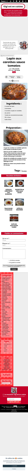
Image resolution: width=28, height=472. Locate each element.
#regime (7, 365)
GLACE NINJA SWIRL (5, 280)
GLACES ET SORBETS (4, 300)
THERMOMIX (5, 326)
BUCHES (4, 334)
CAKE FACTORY (5, 319)
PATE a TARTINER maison (6, 308)
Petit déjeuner (7, 344)
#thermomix (7, 359)
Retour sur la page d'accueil (8, 55)
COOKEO (4, 323)
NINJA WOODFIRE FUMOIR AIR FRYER (6, 287)
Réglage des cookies (10, 407)
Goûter (5, 345)
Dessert (5, 349)
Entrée (5, 347)
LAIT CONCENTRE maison (6, 303)
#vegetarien (5, 369)
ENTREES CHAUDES (6, 294)
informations (5, 333)
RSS (4, 407)
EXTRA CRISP (5, 324)
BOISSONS (4, 291)
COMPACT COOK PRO (6, 321)
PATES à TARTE (5, 306)
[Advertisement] (11, 28)
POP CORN (4, 312)
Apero (5, 351)
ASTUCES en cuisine (6, 289)
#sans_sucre (7, 368)
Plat (5, 348)
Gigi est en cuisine (13, 6)
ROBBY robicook (6, 278)
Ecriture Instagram (14, 411)
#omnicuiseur (7, 364)
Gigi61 (15, 406)
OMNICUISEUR (5, 327)
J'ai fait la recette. (14, 260)
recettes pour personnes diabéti (6, 331)
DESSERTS (4, 292)
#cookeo (7, 362)
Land (22, 406)
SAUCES (4, 313)
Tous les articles (5, 335)
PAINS (3, 305)
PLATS (3, 310)
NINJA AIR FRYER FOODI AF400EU (6, 285)
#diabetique (7, 363)
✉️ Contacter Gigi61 (20, 407)
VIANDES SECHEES (6, 317)
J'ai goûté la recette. (14, 262)
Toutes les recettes (6, 277)
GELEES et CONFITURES (5, 297)
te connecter (19, 265)
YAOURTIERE (5, 328)
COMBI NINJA (5, 282)
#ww (10, 369)
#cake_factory (6, 361)
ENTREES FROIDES (6, 295)
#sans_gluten (7, 367)
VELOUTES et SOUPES (5, 315)
